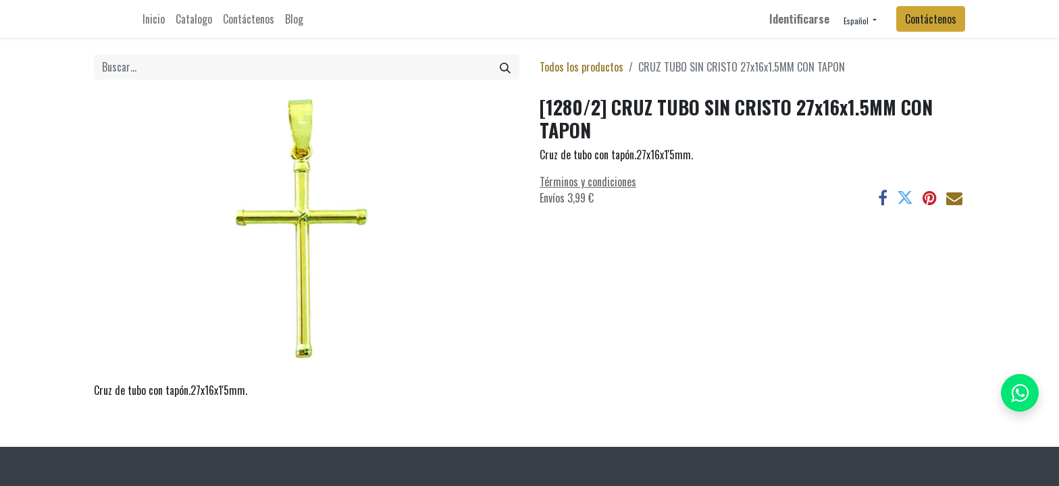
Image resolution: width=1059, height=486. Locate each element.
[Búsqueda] (505, 67)
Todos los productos (581, 67)
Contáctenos (930, 19)
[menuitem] (153, 18)
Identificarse (799, 19)
